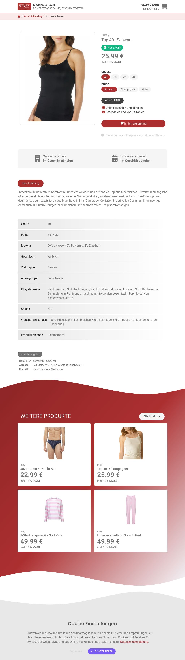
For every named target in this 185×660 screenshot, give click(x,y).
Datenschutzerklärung (134, 641)
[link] (74, 6)
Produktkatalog (33, 16)
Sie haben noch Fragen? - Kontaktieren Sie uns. (133, 135)
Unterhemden (56, 335)
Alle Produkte (151, 416)
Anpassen (75, 651)
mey (105, 34)
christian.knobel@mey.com (48, 369)
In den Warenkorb (133, 123)
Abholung (112, 100)
